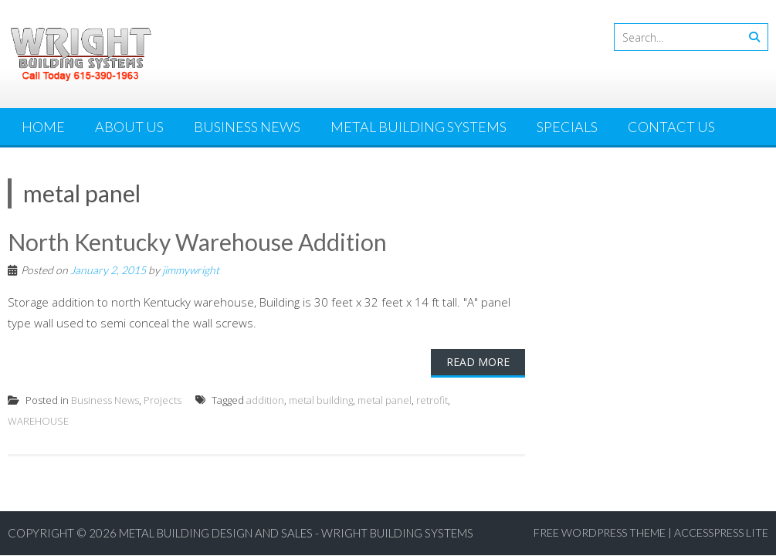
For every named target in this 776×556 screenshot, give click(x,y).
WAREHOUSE (38, 421)
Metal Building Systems (418, 126)
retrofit (432, 400)
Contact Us (671, 126)
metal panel (385, 400)
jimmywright (190, 269)
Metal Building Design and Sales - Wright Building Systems (296, 533)
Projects (162, 400)
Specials (567, 126)
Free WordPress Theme (600, 532)
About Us (129, 126)
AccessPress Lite (721, 532)
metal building (321, 400)
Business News (247, 126)
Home (43, 126)
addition (265, 400)
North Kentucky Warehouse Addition (197, 242)
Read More (478, 361)
